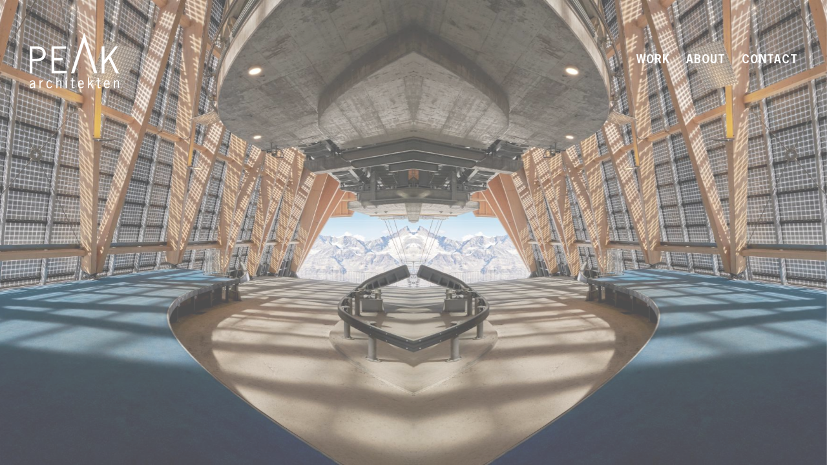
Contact (770, 60)
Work (653, 60)
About (706, 60)
